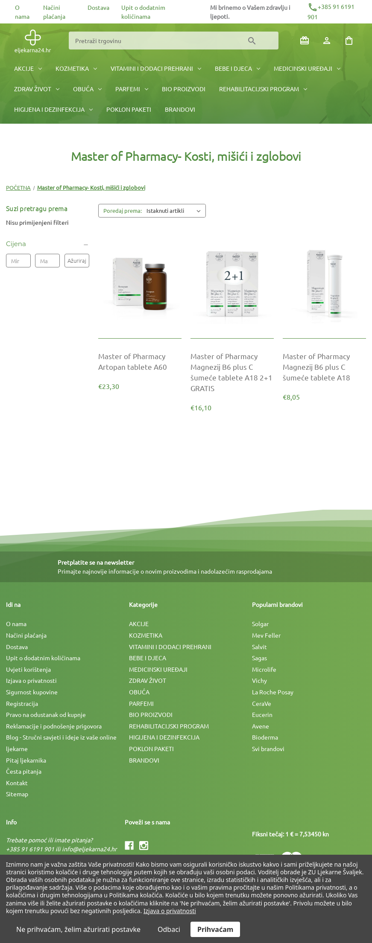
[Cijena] (47, 244)
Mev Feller (266, 635)
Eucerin (262, 714)
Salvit (259, 646)
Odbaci (169, 929)
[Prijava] (327, 40)
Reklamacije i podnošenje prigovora (54, 726)
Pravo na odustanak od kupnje (46, 714)
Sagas (259, 658)
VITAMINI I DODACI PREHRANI (156, 68)
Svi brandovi (268, 748)
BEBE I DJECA (237, 68)
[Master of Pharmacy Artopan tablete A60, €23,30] (140, 361)
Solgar (260, 623)
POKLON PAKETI (128, 109)
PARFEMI (131, 89)
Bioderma (265, 737)
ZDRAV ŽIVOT (36, 89)
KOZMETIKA (76, 68)
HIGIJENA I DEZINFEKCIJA (53, 109)
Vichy (259, 680)
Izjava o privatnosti (31, 680)
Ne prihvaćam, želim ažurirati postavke (78, 929)
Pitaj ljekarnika (26, 760)
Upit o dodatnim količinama (43, 658)
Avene (260, 726)
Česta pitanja (23, 771)
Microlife (264, 669)
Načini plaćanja (26, 635)
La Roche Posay (272, 692)
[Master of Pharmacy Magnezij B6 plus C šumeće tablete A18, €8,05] (324, 367)
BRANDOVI (180, 109)
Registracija (22, 703)
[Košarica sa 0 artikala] (349, 40)
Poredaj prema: (122, 210)
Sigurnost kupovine (32, 692)
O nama (16, 623)
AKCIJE (28, 68)
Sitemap (17, 794)
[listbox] (175, 210)
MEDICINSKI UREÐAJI (307, 68)
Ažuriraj (76, 260)
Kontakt (17, 782)
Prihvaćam (215, 929)
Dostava (98, 7)
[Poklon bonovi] (304, 40)
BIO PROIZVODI (183, 89)
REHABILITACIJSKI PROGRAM (263, 89)
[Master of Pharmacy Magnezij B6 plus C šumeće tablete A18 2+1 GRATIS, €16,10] (232, 372)
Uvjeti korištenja (28, 669)
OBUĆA (87, 89)
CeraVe (261, 703)
